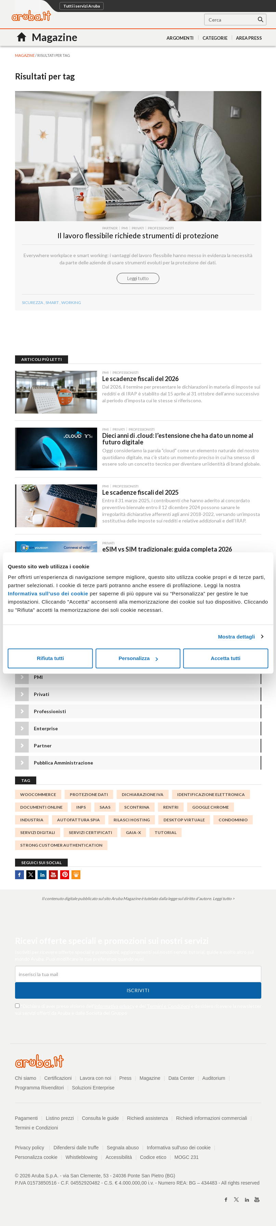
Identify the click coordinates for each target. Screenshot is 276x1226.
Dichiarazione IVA (142, 794)
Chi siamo (25, 1078)
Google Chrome (210, 807)
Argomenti (180, 38)
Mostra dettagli (236, 637)
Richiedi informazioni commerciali (211, 1118)
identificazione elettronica (211, 794)
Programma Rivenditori (39, 1087)
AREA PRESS (249, 38)
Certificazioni (57, 1078)
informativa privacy (114, 1006)
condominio (233, 819)
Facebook (19, 874)
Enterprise (46, 728)
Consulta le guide (100, 1118)
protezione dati (89, 794)
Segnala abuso (123, 1147)
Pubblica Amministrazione (63, 763)
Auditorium (213, 1078)
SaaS (105, 807)
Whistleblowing (81, 1157)
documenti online (41, 807)
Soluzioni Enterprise (93, 1087)
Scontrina (136, 807)
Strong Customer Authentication (61, 845)
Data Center (181, 1078)
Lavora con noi (95, 1078)
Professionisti (50, 711)
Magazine (150, 1078)
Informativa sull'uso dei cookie (178, 1147)
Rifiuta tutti (50, 658)
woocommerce (38, 794)
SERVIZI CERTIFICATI (90, 832)
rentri (171, 807)
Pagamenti (26, 1118)
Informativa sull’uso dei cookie (48, 593)
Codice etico (153, 1157)
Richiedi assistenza (147, 1118)
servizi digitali (37, 832)
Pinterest (64, 874)
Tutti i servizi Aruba (81, 6)
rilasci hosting (132, 819)
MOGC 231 (186, 1157)
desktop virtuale (184, 819)
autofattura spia (78, 819)
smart (52, 302)
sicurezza (32, 302)
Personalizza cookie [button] (36, 1157)
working (71, 302)
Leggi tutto (138, 278)
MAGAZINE (25, 55)
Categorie (214, 38)
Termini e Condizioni (168, 1006)
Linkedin (42, 874)
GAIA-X (133, 832)
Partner (43, 745)
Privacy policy (32, 1147)
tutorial (165, 832)
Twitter (30, 874)
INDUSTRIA (31, 819)
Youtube (53, 874)
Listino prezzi (60, 1118)
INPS (81, 807)
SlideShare (75, 874)
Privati (41, 694)
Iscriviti (138, 990)
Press (125, 1078)
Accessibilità (119, 1157)
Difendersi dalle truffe (76, 1147)
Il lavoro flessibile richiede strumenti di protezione (138, 235)
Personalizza (138, 658)
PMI (38, 677)
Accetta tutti (225, 658)
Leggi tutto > (224, 898)
